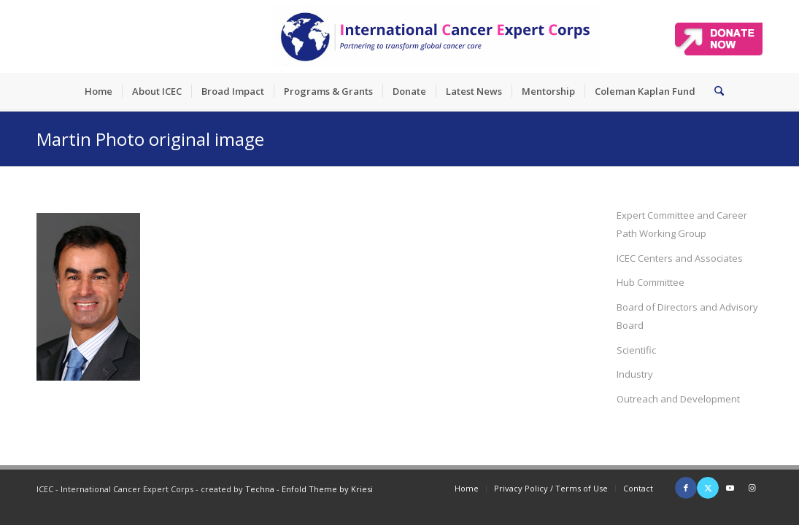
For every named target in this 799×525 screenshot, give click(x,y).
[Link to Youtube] (730, 488)
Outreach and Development (678, 398)
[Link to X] (708, 488)
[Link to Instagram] (752, 488)
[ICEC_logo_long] (436, 36)
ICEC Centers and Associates (680, 258)
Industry (635, 374)
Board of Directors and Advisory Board (687, 316)
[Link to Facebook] (686, 488)
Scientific (636, 350)
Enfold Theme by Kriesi (327, 488)
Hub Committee (650, 282)
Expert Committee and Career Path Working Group (682, 224)
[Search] (714, 91)
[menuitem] (98, 91)
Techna (259, 488)
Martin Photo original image (150, 139)
